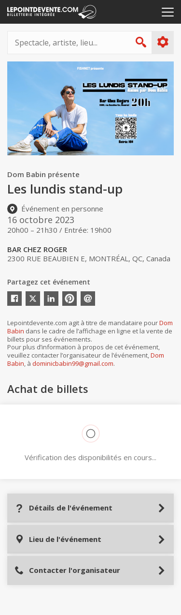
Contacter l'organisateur (67, 570)
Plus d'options (162, 42)
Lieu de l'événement (57, 539)
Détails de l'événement (63, 508)
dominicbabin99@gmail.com (72, 363)
